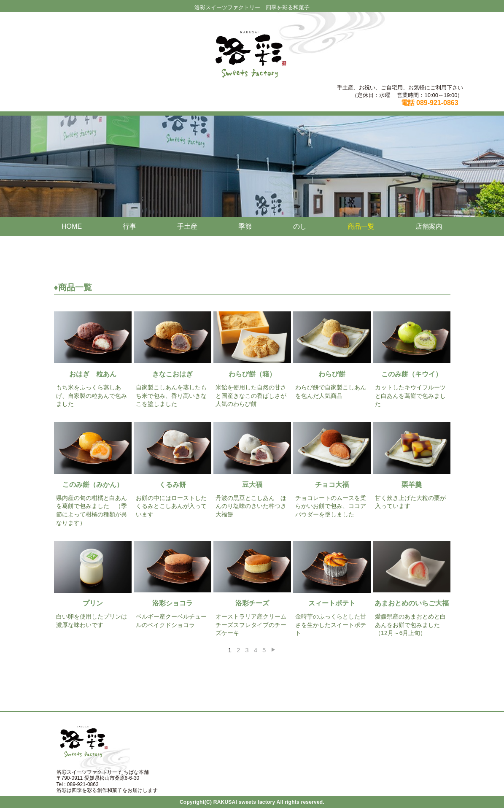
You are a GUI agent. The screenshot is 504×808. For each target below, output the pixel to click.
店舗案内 (428, 226)
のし (300, 226)
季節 (245, 226)
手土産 (187, 226)
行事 (129, 226)
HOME (72, 226)
